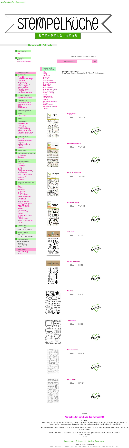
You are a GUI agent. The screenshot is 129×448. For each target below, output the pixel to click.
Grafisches (46, 79)
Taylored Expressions (25, 97)
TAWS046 (81, 176)
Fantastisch (46, 75)
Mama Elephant (23, 82)
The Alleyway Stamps (25, 92)
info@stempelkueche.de (23, 61)
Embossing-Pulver (24, 111)
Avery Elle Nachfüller (25, 141)
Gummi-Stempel (23, 95)
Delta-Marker (22, 116)
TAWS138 (81, 117)
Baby (44, 72)
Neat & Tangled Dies (24, 130)
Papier (20, 118)
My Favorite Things (24, 84)
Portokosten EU (23, 232)
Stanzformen (22, 121)
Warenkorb (22, 51)
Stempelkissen (23, 137)
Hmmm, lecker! (48, 105)
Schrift (20, 169)
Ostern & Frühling (48, 93)
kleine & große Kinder (50, 89)
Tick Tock (70, 232)
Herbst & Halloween (49, 82)
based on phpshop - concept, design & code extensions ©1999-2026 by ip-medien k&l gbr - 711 (84, 446)
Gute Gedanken (48, 81)
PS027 (80, 294)
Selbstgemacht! (48, 98)
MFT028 (81, 353)
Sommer (45, 99)
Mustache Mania (73, 202)
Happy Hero (71, 114)
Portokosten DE (23, 226)
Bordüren (21, 164)
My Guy (70, 291)
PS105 (80, 235)
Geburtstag (46, 77)
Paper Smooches (23, 89)
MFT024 (81, 383)
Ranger (20, 146)
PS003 (80, 324)
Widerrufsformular (96, 441)
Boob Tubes (71, 320)
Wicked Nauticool (73, 261)
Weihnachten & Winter (50, 106)
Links (50, 45)
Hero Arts (21, 142)
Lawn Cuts (21, 125)
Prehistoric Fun (72, 350)
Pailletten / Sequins (24, 104)
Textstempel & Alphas (50, 101)
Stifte (20, 113)
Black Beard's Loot (74, 173)
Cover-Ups (21, 165)
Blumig (45, 74)
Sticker (20, 106)
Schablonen (22, 155)
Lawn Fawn (21, 80)
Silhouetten (21, 178)
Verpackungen (22, 176)
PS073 (80, 265)
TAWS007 (81, 206)
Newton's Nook (23, 87)
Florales (20, 167)
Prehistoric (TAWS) (74, 143)
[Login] (20, 253)
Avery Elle (21, 77)
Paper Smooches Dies (25, 132)
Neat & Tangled (23, 86)
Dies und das (22, 100)
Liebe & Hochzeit (48, 91)
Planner (45, 108)
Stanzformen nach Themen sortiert (24, 161)
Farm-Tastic (71, 379)
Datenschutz (81, 441)
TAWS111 (81, 147)
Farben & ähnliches (24, 103)
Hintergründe (47, 84)
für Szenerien (22, 172)
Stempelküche (22, 91)
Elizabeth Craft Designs (25, 79)
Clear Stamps (22, 75)
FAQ (44, 45)
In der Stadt (46, 86)
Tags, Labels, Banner (25, 174)
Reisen (45, 94)
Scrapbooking (47, 96)
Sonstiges (21, 157)
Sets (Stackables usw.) (25, 171)
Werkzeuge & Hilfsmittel (26, 153)
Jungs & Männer (23, 201)
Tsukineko (21, 147)
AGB (39, 45)
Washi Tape (22, 150)
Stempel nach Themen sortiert (48, 69)
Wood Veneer (22, 108)
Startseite (32, 45)
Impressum (69, 441)
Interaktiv (21, 179)
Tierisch (45, 103)
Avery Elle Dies (23, 123)
